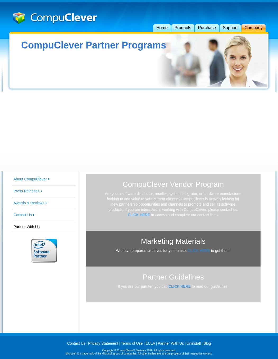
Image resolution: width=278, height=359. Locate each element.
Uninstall (194, 343)
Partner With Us (171, 343)
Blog (207, 343)
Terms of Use (132, 343)
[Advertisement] (139, 131)
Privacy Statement (103, 343)
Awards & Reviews (28, 203)
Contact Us (22, 215)
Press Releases (26, 191)
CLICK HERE (139, 215)
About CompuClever (30, 179)
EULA (150, 343)
